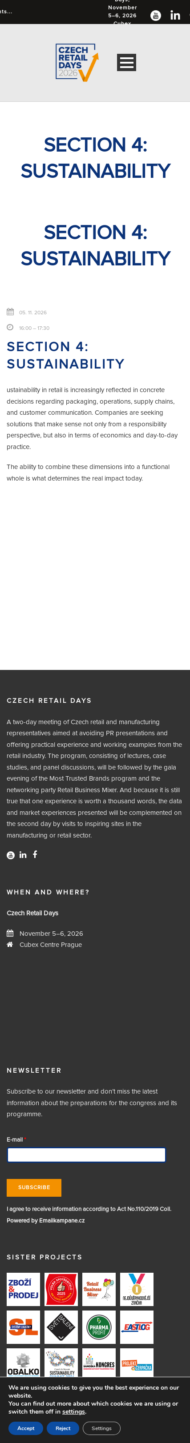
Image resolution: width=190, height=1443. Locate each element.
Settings (102, 1428)
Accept (25, 1428)
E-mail (16, 1140)
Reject (63, 1428)
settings (73, 1412)
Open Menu (126, 62)
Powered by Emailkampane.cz (46, 1221)
